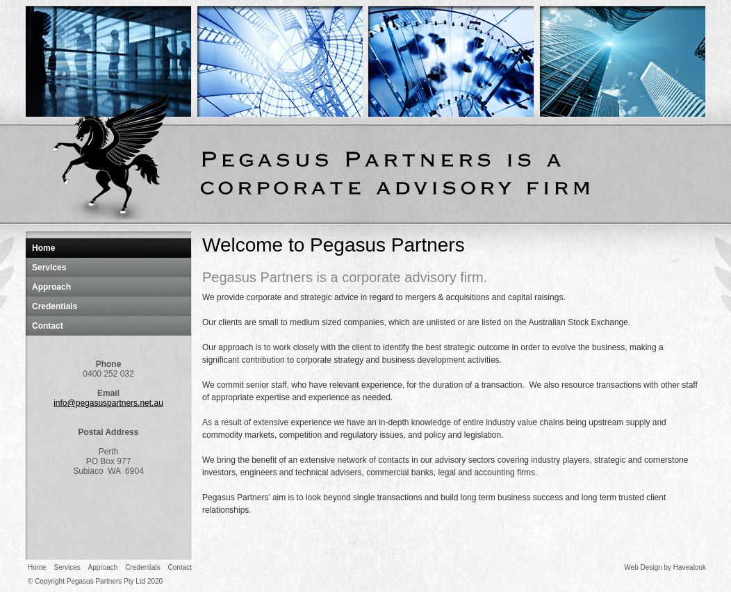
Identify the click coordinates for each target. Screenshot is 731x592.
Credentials (54, 306)
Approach (51, 287)
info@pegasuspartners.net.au (108, 403)
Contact (47, 326)
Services (49, 267)
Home (43, 248)
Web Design (643, 567)
